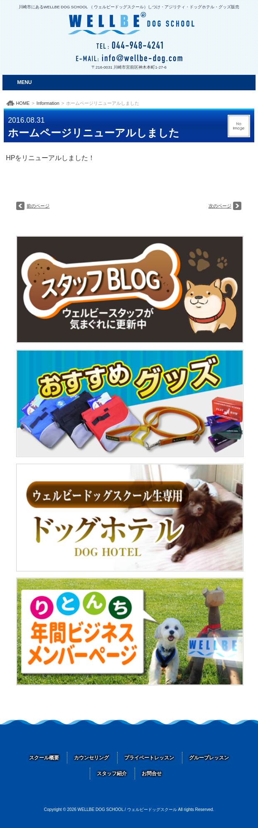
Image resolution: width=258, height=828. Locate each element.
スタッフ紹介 (112, 773)
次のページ (220, 205)
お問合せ (152, 773)
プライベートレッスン (149, 758)
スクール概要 (44, 758)
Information (48, 103)
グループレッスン (209, 758)
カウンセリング (91, 758)
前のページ (38, 205)
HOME (22, 103)
